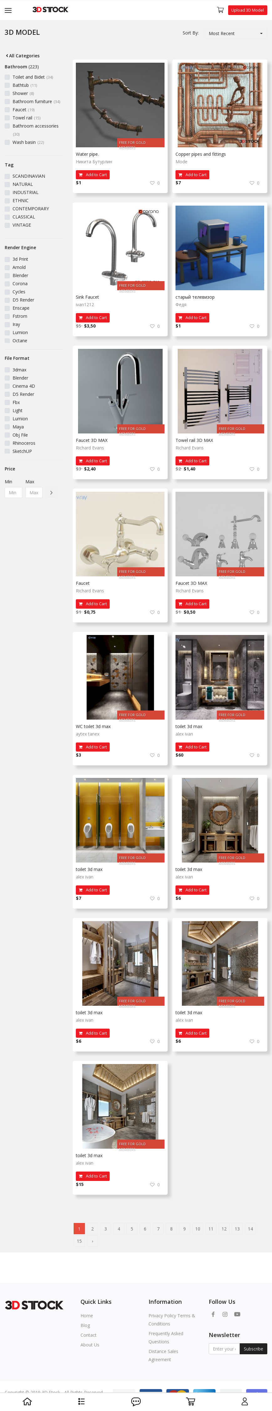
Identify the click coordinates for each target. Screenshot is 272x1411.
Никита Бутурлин (94, 162)
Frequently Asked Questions (166, 1337)
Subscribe (253, 1349)
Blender (20, 275)
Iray (16, 324)
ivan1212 (85, 304)
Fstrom (20, 316)
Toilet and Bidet (33, 77)
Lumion (20, 332)
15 (79, 1241)
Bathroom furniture (36, 101)
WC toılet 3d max (93, 726)
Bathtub (25, 85)
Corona (20, 283)
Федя (180, 304)
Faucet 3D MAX (91, 440)
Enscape (21, 308)
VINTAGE (22, 225)
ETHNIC (21, 200)
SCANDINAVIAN (29, 176)
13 (237, 1229)
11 (210, 1229)
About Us (90, 1345)
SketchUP (22, 451)
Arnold (19, 267)
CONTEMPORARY (31, 209)
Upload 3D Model (247, 10)
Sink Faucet (87, 297)
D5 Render (23, 300)
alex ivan (184, 734)
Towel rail (26, 118)
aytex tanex (87, 734)
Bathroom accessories (36, 130)
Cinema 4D (24, 386)
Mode (181, 162)
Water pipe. (87, 154)
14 (250, 1229)
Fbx (16, 402)
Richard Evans (90, 448)
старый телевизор (195, 297)
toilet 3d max (188, 726)
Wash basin (28, 142)
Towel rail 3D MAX (194, 440)
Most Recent (222, 33)
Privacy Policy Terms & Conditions (172, 1320)
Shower (23, 93)
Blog (85, 1325)
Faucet (23, 110)
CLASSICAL (24, 217)
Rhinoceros (24, 443)
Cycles (19, 292)
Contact (89, 1335)
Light (18, 410)
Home (87, 1316)
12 (224, 1229)
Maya (18, 427)
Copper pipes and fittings (200, 154)
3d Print (20, 259)
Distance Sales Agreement (163, 1355)
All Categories (22, 56)
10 (197, 1229)
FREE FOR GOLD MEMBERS (132, 143)
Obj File (20, 435)
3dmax (19, 370)
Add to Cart (93, 174)
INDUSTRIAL (26, 192)
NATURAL (23, 184)
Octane (20, 341)
